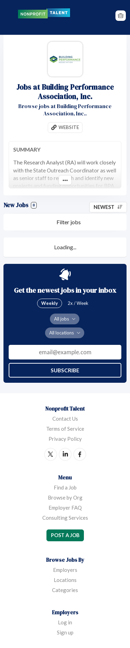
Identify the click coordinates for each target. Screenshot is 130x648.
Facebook (80, 454)
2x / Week (78, 303)
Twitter (51, 454)
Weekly (49, 303)
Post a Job (65, 535)
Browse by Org (65, 497)
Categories (65, 590)
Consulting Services (65, 518)
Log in (65, 622)
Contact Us (65, 418)
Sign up (65, 632)
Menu (9, 17)
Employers (65, 570)
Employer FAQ (65, 507)
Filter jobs (69, 222)
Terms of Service (65, 429)
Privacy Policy (65, 439)
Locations (65, 580)
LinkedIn (65, 454)
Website (69, 127)
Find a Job (65, 487)
